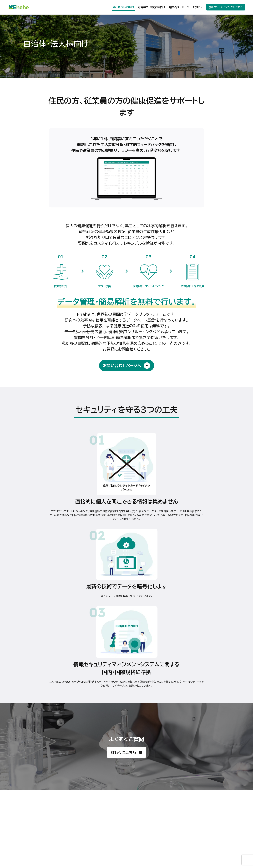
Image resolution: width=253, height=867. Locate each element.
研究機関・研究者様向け (151, 7)
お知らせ (198, 7)
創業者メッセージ (179, 7)
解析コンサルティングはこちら (226, 7)
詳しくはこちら (126, 752)
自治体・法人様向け (123, 7)
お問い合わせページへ (126, 365)
